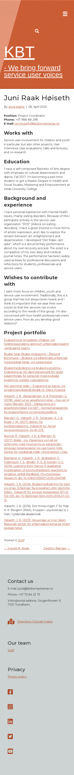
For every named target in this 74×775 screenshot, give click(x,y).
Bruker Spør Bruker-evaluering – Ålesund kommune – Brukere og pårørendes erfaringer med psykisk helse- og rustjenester (36, 358)
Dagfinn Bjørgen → (56, 548)
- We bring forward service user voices (33, 71)
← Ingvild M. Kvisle (16, 548)
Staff (21, 540)
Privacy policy (17, 676)
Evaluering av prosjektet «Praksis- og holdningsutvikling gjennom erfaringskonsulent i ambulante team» (36, 344)
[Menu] (65, 14)
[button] (37, 31)
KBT (19, 52)
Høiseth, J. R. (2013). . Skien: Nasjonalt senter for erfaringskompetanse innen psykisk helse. (37, 524)
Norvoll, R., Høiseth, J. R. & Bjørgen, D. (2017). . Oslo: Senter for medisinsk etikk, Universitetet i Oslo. (36, 444)
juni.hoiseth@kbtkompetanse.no (37, 123)
